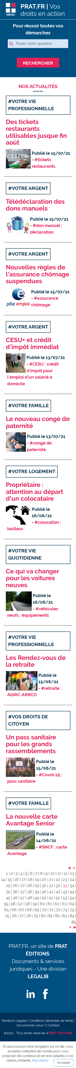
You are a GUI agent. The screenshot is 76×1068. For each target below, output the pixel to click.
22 (58, 879)
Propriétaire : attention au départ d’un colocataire (34, 491)
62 (57, 903)
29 (36, 885)
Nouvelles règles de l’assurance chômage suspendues (37, 274)
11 (59, 873)
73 (65, 909)
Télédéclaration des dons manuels (35, 205)
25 (8, 885)
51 (51, 897)
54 (72, 897)
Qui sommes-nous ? (31, 1025)
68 (29, 909)
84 (72, 915)
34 (72, 885)
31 (51, 885)
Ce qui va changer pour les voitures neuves (32, 578)
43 (65, 891)
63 (64, 903)
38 (29, 891)
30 (44, 885)
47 (22, 897)
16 (16, 879)
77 (21, 915)
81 (50, 915)
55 (6, 903)
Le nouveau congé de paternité (38, 422)
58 (27, 903)
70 (44, 909)
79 (36, 915)
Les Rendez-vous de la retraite (36, 661)
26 (15, 885)
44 (72, 891)
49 (36, 897)
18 (30, 879)
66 (14, 909)
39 (36, 891)
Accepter (63, 1063)
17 (23, 879)
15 (10, 879)
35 (8, 891)
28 (29, 885)
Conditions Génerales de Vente (51, 1021)
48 (29, 897)
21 (51, 879)
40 (44, 891)
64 (71, 903)
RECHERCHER (38, 63)
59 (35, 903)
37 (22, 891)
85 (74, 922)
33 (65, 885)
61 (50, 903)
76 (14, 915)
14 (3, 879)
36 (15, 891)
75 (7, 915)
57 (20, 903)
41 (51, 891)
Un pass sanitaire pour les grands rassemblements (31, 744)
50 (44, 897)
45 (8, 897)
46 (15, 897)
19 (37, 879)
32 (58, 885)
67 (21, 909)
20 (44, 879)
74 (72, 909)
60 (42, 903)
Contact (53, 1025)
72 (58, 909)
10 (52, 873)
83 (64, 915)
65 (6, 909)
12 (65, 873)
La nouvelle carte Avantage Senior (31, 820)
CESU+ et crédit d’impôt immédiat (32, 343)
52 (58, 897)
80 (43, 915)
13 (72, 873)
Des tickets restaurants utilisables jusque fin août (36, 132)
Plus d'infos (40, 1060)
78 (28, 915)
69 (36, 909)
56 (13, 903)
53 (65, 897)
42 (58, 891)
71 (51, 909)
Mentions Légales (14, 1021)
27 (22, 885)
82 (57, 915)
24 (72, 879)
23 (65, 879)
